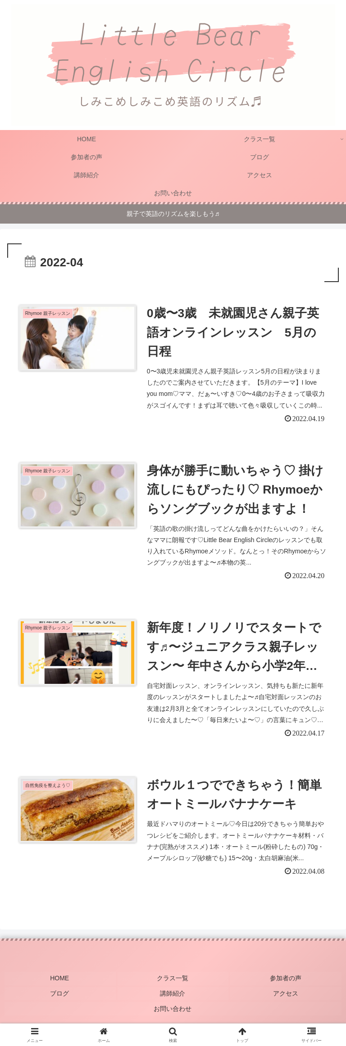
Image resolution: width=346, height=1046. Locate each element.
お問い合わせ (173, 1008)
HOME (59, 982)
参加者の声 (286, 982)
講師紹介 (173, 995)
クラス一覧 (173, 982)
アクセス (286, 995)
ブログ (59, 995)
